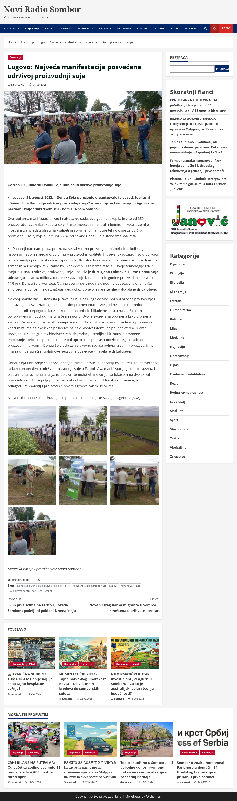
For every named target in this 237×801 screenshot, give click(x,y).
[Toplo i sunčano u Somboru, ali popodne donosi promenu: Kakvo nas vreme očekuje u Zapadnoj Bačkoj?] (146, 739)
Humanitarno (180, 310)
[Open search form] (205, 28)
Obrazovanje (179, 356)
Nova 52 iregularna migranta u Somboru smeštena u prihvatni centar (121, 604)
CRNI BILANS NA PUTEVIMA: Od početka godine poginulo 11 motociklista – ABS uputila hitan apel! (198, 105)
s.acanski (15, 694)
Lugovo (113, 585)
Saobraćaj (177, 402)
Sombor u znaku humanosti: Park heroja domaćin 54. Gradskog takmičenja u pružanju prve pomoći (197, 165)
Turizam (176, 438)
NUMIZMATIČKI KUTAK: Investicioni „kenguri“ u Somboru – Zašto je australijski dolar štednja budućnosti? (132, 684)
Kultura (143, 28)
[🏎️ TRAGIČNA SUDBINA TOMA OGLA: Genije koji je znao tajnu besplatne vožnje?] (31, 653)
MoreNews (133, 796)
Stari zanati (179, 429)
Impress (191, 28)
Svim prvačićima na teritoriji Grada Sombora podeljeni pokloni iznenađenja (45, 604)
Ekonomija (85, 28)
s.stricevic (17, 84)
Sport (49, 28)
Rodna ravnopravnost (186, 392)
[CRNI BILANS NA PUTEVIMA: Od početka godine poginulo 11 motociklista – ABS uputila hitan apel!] (34, 739)
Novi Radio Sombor (42, 9)
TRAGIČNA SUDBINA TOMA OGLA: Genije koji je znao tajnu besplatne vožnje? (30, 681)
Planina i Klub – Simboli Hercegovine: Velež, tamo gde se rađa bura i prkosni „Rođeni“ (198, 184)
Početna (10, 28)
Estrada (105, 28)
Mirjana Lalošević (130, 585)
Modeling (124, 28)
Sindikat (65, 28)
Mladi (159, 28)
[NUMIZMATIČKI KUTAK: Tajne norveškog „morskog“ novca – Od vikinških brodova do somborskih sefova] (83, 653)
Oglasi (175, 28)
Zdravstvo (177, 457)
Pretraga (179, 57)
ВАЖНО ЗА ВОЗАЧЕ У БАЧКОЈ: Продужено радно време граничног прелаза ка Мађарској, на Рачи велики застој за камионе (90, 769)
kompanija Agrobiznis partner (89, 585)
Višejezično (178, 447)
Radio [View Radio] (220, 28)
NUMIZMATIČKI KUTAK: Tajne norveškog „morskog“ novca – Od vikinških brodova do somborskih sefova (82, 684)
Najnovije (32, 28)
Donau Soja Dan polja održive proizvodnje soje (43, 585)
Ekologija (177, 273)
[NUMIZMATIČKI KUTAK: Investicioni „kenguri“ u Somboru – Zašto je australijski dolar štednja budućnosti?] (135, 653)
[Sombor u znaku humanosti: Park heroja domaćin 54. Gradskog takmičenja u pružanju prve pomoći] (203, 739)
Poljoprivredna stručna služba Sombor (30, 591)
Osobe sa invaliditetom (187, 374)
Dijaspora (177, 264)
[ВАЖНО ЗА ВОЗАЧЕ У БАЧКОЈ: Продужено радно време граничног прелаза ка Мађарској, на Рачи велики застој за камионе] (90, 739)
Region (175, 383)
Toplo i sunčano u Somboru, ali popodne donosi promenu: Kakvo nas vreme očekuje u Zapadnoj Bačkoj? (198, 147)
